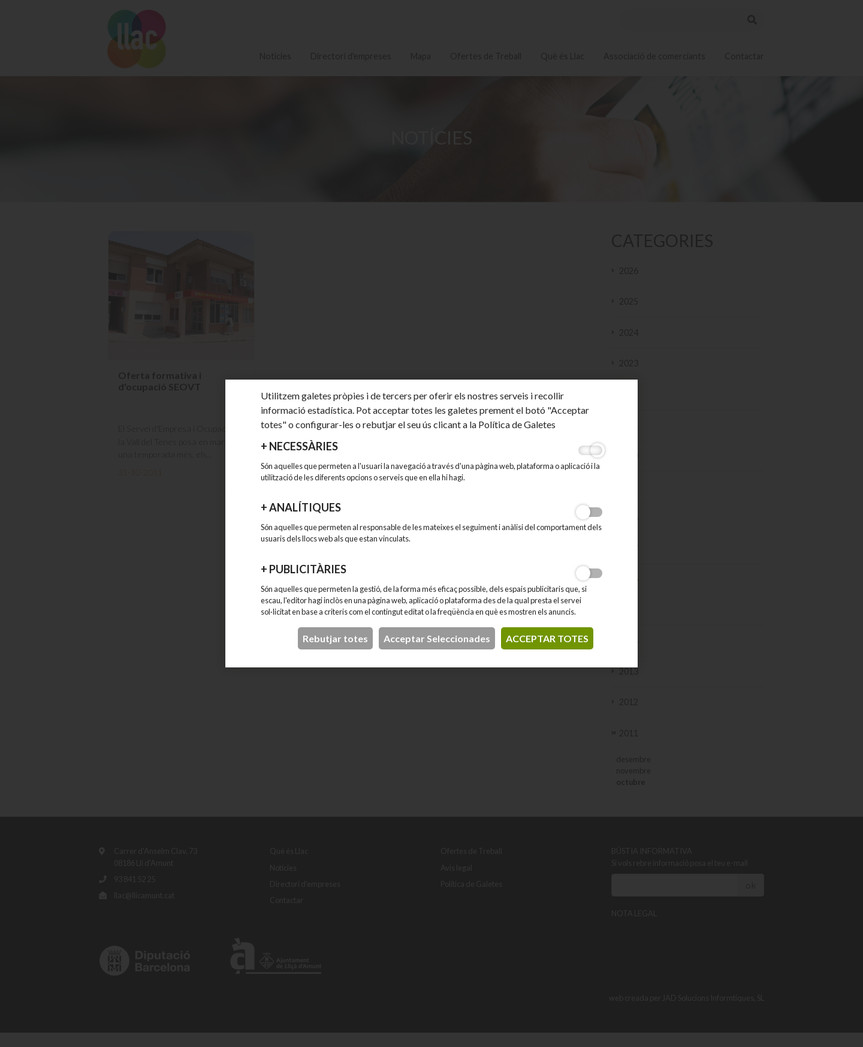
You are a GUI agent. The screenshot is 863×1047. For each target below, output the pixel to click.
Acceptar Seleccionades (437, 638)
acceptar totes (547, 638)
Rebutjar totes (335, 638)
